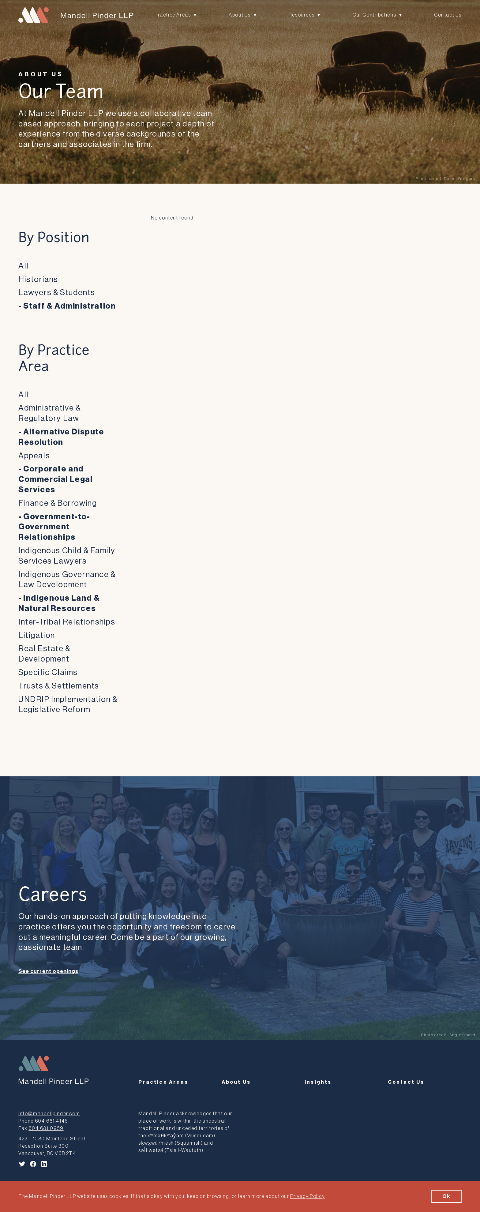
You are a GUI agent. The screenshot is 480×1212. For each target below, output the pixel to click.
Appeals (34, 456)
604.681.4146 (51, 1119)
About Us (240, 15)
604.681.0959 (45, 1127)
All (23, 266)
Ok (446, 1196)
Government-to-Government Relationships (54, 527)
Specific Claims (48, 673)
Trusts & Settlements (58, 686)
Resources (301, 15)
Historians (38, 279)
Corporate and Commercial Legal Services (55, 479)
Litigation (36, 636)
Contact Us (448, 15)
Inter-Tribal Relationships (66, 622)
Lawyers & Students (56, 293)
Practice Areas (173, 15)
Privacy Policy (307, 1196)
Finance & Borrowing (57, 503)
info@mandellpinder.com (49, 1112)
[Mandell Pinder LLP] (75, 15)
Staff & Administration (69, 306)
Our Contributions (374, 15)
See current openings (48, 971)
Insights (318, 1081)
